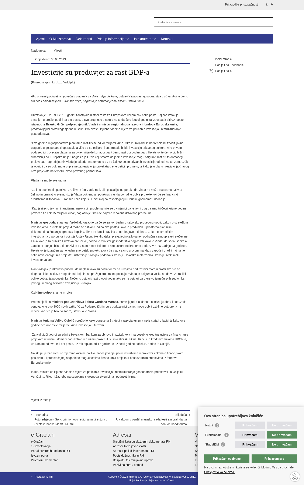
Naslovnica (38, 50)
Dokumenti (84, 39)
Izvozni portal (39, 455)
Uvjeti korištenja (138, 480)
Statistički (212, 444)
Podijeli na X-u (221, 71)
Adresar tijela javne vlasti (129, 446)
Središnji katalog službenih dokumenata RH (141, 441)
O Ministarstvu (60, 39)
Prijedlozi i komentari (44, 460)
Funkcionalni (213, 435)
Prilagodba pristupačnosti (241, 4)
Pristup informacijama (113, 39)
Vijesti (40, 39)
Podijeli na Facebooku (227, 65)
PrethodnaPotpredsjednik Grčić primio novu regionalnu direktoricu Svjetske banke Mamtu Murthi (70, 419)
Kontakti (167, 39)
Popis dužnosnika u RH (128, 455)
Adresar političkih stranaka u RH (134, 451)
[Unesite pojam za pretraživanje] (209, 22)
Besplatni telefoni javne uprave (133, 460)
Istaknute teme (145, 39)
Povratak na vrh (44, 476)
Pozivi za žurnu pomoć (128, 465)
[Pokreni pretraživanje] (268, 22)
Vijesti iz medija (41, 400)
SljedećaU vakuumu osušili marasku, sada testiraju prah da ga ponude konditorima (151, 419)
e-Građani (37, 441)
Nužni (209, 425)
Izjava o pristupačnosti (161, 480)
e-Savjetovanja (41, 446)
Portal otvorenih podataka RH (50, 451)
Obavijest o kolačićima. (219, 472)
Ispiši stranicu (221, 59)
